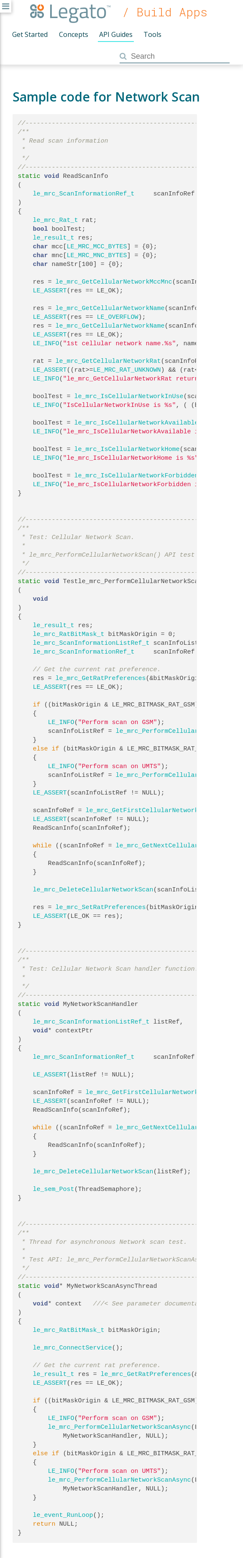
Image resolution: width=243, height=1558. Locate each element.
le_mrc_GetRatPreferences (101, 678)
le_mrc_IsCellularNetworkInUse (129, 396)
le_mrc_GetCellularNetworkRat (108, 361)
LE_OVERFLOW (117, 317)
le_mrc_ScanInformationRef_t (84, 194)
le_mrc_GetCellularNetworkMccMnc (114, 282)
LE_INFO (46, 343)
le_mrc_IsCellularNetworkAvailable (136, 423)
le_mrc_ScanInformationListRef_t (91, 643)
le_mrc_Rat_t (55, 220)
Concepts (73, 34)
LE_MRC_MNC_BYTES (97, 255)
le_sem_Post (53, 1189)
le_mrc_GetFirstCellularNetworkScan (150, 810)
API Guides (116, 34)
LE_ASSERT (50, 291)
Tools (152, 34)
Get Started (30, 34)
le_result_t (53, 238)
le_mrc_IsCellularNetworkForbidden (136, 476)
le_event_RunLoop (63, 1515)
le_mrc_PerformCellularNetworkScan (178, 731)
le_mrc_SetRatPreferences (101, 907)
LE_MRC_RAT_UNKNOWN (127, 370)
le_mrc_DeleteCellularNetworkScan (93, 890)
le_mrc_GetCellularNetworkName (110, 308)
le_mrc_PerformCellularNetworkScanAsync (119, 1427)
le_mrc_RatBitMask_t (69, 634)
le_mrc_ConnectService (72, 1348)
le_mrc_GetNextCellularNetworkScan (178, 846)
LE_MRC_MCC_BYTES (97, 246)
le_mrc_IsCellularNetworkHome (127, 449)
